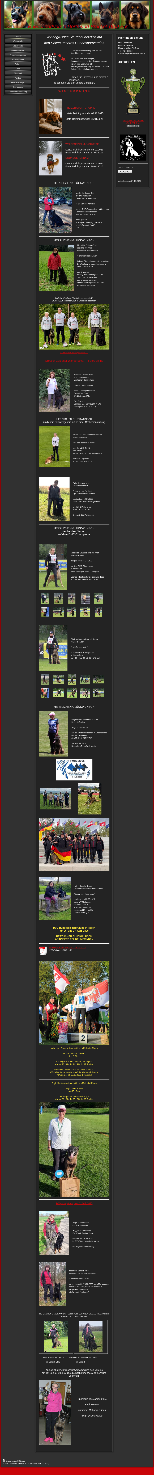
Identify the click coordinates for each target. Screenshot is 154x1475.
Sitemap (21, 1461)
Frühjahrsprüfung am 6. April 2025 (74, 1203)
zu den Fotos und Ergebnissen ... (74, 352)
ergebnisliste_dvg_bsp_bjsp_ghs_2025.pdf (67, 947)
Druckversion (10, 1461)
